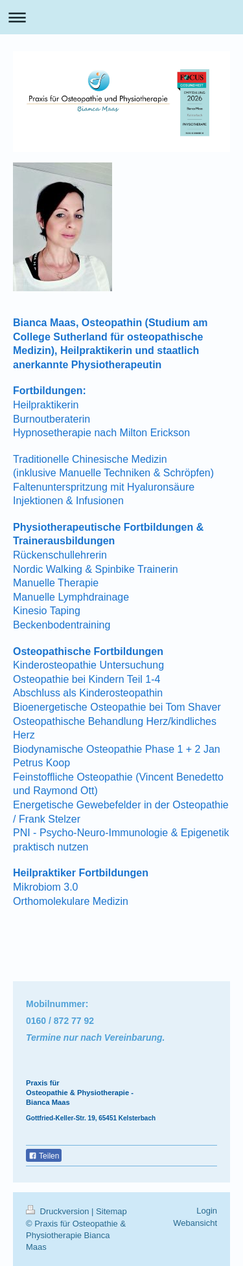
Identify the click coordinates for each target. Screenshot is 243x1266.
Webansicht (195, 1223)
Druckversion (58, 1211)
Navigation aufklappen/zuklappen (121, 17)
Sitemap (111, 1211)
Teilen (44, 1155)
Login (206, 1211)
